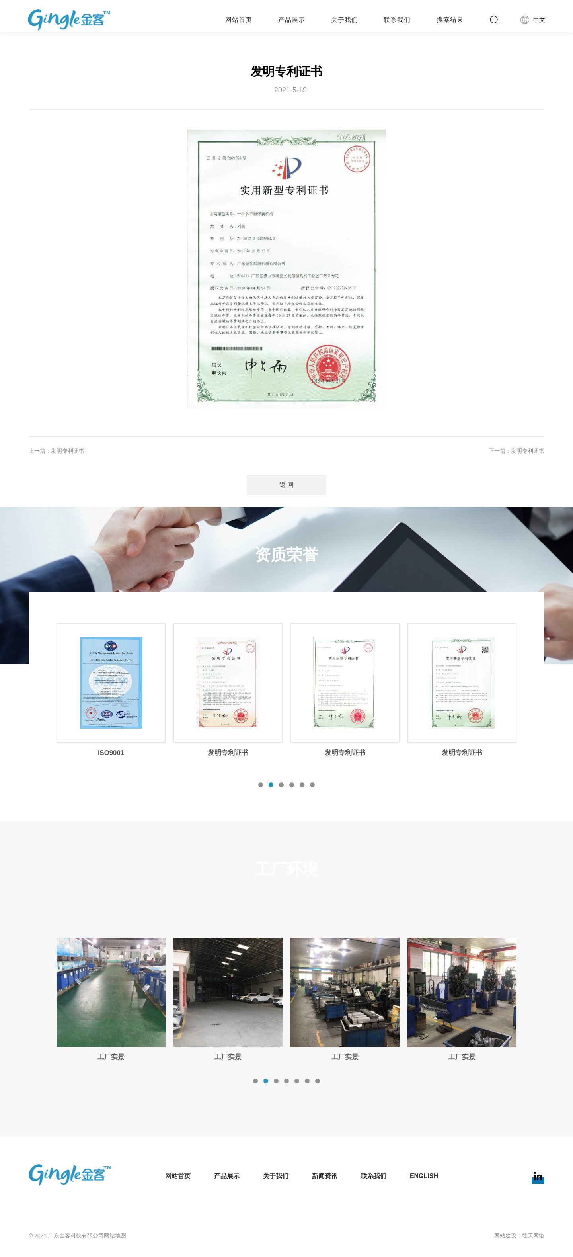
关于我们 (277, 1176)
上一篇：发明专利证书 (56, 451)
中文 (533, 20)
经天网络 (533, 1235)
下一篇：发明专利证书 (516, 451)
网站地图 (115, 1235)
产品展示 (228, 1176)
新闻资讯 (325, 1176)
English (424, 1176)
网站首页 (180, 1176)
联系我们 (374, 1176)
